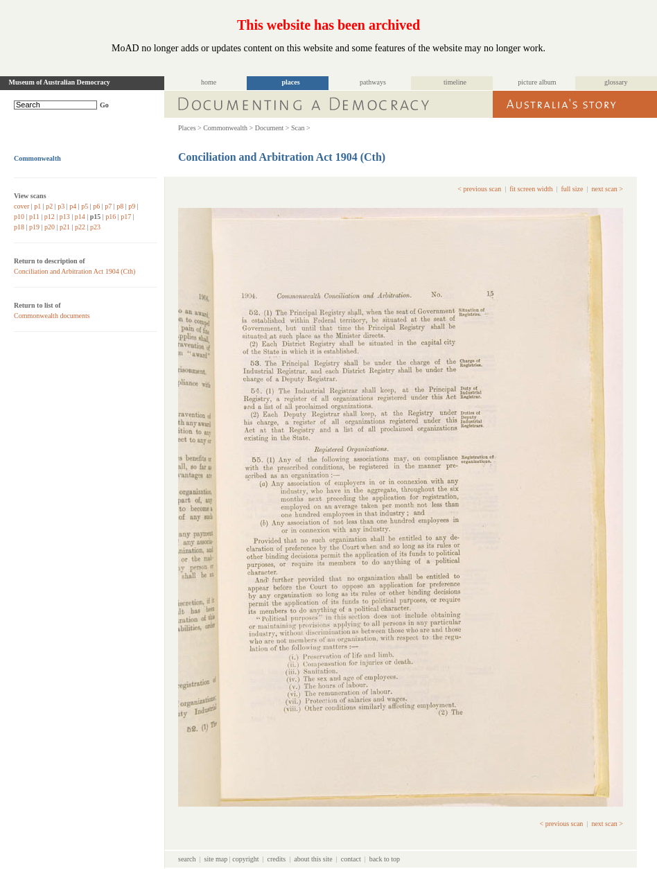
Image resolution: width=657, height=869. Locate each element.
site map (216, 859)
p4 (72, 206)
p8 (119, 206)
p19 (34, 227)
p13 (65, 216)
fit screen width (530, 189)
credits (277, 859)
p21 (65, 227)
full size (572, 189)
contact (351, 859)
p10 (19, 216)
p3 (61, 206)
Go (104, 105)
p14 (80, 216)
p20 (49, 227)
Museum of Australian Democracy (59, 82)
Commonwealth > (228, 128)
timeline (455, 82)
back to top (384, 859)
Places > (190, 128)
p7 (108, 206)
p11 (34, 216)
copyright (245, 859)
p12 (49, 216)
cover (21, 206)
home (208, 82)
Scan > (300, 128)
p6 (96, 206)
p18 (19, 227)
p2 (49, 206)
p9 (131, 206)
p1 (37, 206)
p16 (110, 216)
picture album (537, 82)
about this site (313, 859)
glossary (615, 82)
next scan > (607, 189)
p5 (84, 206)
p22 (80, 227)
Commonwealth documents (52, 315)
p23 (95, 227)
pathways (373, 82)
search (187, 859)
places (290, 82)
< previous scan (479, 189)
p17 (126, 216)
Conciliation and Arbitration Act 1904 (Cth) (74, 271)
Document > (272, 128)
